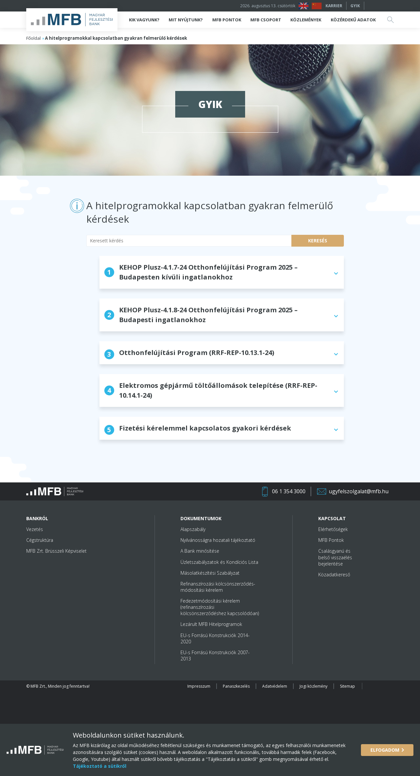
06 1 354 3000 (288, 491)
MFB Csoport (265, 20)
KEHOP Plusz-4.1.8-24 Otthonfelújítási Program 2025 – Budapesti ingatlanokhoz (201, 314)
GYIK (355, 6)
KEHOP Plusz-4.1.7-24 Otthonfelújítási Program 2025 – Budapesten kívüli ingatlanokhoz (201, 272)
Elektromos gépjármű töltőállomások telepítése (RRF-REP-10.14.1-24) (210, 390)
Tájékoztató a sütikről (99, 766)
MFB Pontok (226, 20)
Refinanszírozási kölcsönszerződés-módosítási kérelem (217, 587)
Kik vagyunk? (144, 20)
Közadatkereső (334, 574)
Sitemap (347, 686)
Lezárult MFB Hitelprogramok (211, 624)
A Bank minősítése (199, 551)
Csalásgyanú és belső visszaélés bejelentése (335, 557)
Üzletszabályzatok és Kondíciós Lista (219, 562)
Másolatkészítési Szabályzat (210, 573)
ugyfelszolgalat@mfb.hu (358, 491)
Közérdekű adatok (353, 20)
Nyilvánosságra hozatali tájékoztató (217, 540)
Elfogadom (384, 750)
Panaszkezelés (236, 686)
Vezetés (34, 529)
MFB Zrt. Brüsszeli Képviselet (56, 551)
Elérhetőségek (333, 529)
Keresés (317, 240)
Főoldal (33, 38)
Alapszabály (192, 529)
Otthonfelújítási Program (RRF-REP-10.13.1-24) (189, 353)
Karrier (334, 6)
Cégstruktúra (39, 540)
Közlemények (305, 20)
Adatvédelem (274, 686)
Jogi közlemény (313, 686)
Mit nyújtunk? (186, 20)
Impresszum (198, 686)
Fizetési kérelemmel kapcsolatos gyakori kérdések (197, 429)
